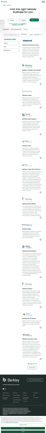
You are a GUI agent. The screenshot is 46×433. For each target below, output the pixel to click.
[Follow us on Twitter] (3, 389)
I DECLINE (23, 429)
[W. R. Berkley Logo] (4, 2)
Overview (25, 395)
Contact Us (25, 401)
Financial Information (17, 399)
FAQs (34, 395)
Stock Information (16, 397)
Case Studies (36, 397)
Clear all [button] (25, 29)
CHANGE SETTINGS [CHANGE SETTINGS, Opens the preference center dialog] (23, 426)
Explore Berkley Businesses (26, 398)
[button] (10, 50)
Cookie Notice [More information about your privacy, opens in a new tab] (15, 423)
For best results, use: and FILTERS (18, 24)
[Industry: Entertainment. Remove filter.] (16, 29)
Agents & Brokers (6, 395)
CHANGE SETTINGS (8, 423)
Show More (32, 367)
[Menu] (43, 2)
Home (4, 5)
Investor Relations (16, 395)
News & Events (16, 402)
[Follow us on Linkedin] (5, 389)
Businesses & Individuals (5, 398)
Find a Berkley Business (35, 380)
